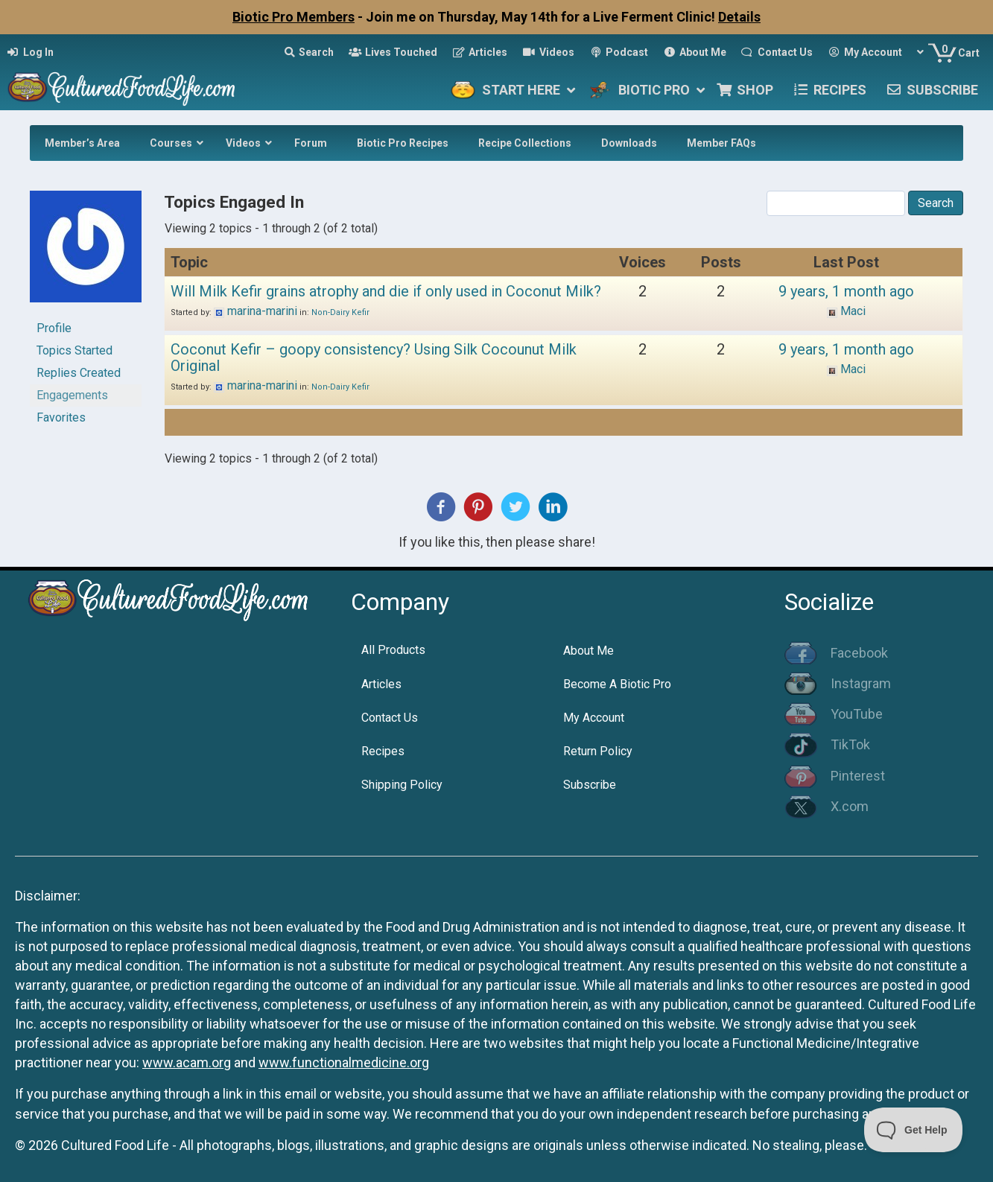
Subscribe (589, 785)
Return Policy (597, 751)
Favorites (61, 417)
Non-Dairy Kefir (340, 312)
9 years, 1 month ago (846, 291)
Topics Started (74, 350)
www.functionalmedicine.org (343, 1062)
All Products (393, 650)
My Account (593, 718)
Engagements (72, 395)
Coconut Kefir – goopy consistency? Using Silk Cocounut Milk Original (374, 357)
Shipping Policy (401, 785)
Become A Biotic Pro (617, 684)
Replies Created (79, 373)
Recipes (383, 751)
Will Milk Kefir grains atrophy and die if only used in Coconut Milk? (386, 291)
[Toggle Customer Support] (913, 1130)
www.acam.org (186, 1062)
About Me (588, 651)
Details (739, 17)
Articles (381, 684)
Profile (54, 328)
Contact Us (389, 718)
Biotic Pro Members (293, 17)
